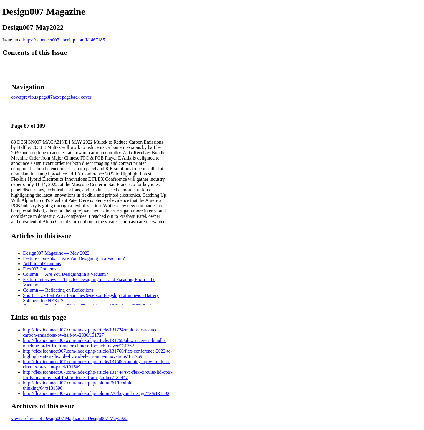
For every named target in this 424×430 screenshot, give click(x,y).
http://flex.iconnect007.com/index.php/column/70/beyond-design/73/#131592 (96, 393)
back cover (81, 96)
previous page (35, 96)
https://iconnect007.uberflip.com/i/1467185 (64, 39)
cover (16, 96)
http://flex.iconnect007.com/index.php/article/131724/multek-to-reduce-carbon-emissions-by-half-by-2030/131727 (91, 332)
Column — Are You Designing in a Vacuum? (65, 274)
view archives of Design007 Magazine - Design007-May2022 (69, 418)
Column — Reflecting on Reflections (58, 290)
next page (62, 96)
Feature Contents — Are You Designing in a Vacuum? (74, 258)
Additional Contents (42, 263)
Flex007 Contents (39, 268)
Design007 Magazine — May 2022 (56, 252)
